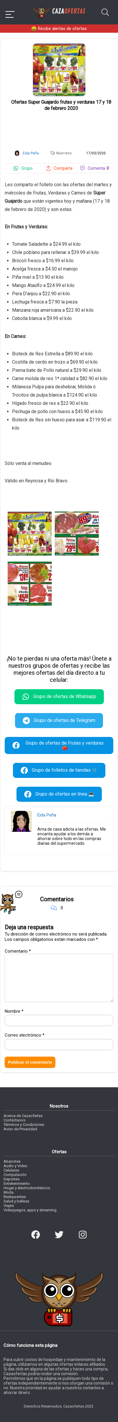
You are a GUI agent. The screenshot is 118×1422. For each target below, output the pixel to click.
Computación (15, 1174)
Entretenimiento (17, 1183)
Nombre (14, 1011)
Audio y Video (15, 1166)
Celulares (11, 1170)
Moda (9, 1192)
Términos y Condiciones (24, 1124)
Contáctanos (14, 1120)
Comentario (18, 951)
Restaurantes (15, 1197)
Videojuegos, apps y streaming (30, 1210)
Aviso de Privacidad (20, 1129)
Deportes (11, 1179)
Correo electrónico (24, 1035)
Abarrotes (64, 153)
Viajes (9, 1205)
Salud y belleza (16, 1201)
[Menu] (10, 12)
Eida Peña (46, 815)
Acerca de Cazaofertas (23, 1115)
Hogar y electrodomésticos (27, 1188)
